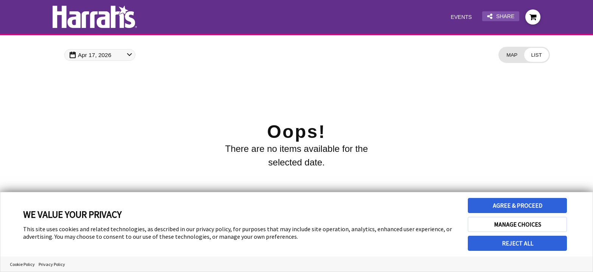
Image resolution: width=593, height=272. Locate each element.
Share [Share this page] (500, 17)
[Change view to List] (536, 55)
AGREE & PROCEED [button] (517, 205)
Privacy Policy (52, 264)
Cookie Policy (22, 264)
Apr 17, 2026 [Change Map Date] (97, 55)
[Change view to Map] (510, 55)
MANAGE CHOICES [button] (517, 224)
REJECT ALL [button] (517, 243)
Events (458, 17)
